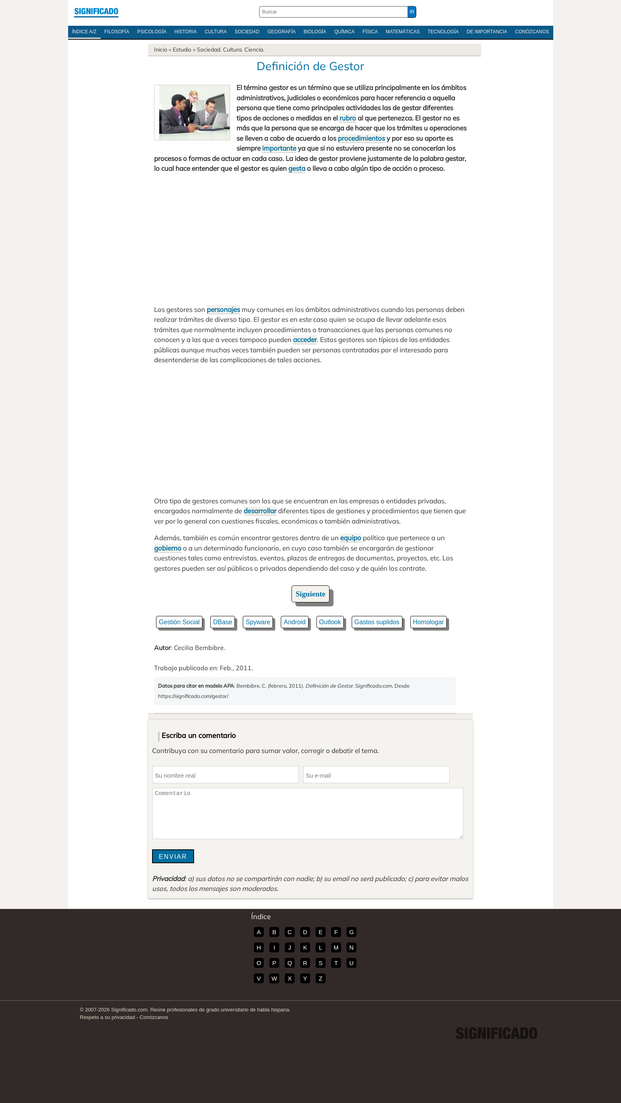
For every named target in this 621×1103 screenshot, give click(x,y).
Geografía (281, 31)
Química (344, 31)
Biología (315, 31)
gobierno (167, 548)
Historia (185, 31)
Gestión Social (179, 622)
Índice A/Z (84, 31)
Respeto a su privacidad (107, 1017)
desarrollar (260, 511)
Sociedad (246, 31)
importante (279, 148)
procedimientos (361, 138)
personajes (223, 309)
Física (370, 31)
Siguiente (311, 594)
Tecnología (443, 31)
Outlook (330, 622)
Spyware (258, 622)
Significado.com (96, 11)
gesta (296, 168)
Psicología (151, 31)
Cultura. (233, 49)
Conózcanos (532, 31)
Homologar (428, 622)
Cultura (216, 31)
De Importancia (487, 31)
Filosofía (117, 31)
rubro (347, 118)
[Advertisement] (310, 239)
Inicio (160, 49)
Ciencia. (254, 49)
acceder (305, 339)
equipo (350, 537)
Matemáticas (403, 31)
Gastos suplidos (377, 622)
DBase (222, 622)
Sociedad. (209, 49)
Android (294, 622)
